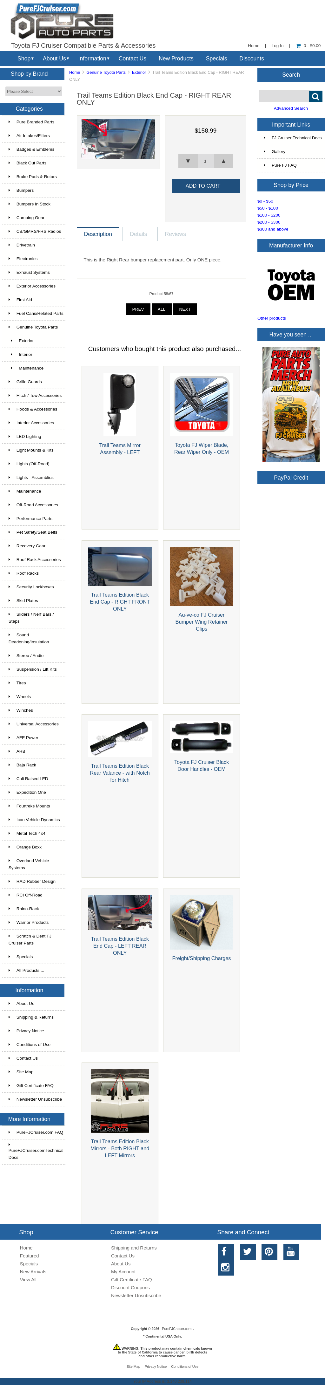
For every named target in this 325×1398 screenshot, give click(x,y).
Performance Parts (30, 518)
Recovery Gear (27, 545)
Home (253, 45)
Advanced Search (291, 108)
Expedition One (27, 792)
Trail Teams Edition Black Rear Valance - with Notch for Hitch (120, 773)
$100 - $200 (269, 215)
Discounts (251, 58)
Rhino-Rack (24, 908)
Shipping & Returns (31, 1017)
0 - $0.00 (308, 45)
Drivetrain (22, 245)
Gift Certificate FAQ (31, 1085)
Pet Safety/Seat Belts (33, 532)
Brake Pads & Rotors (33, 176)
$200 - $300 (269, 222)
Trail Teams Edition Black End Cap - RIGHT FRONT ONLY (120, 602)
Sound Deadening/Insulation (29, 638)
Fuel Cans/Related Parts (36, 313)
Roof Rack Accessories (35, 559)
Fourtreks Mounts (29, 806)
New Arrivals (33, 1271)
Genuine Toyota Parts (106, 72)
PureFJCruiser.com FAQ (36, 1132)
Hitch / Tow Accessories (35, 395)
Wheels (20, 696)
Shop (23, 58)
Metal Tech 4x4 (27, 833)
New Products (176, 58)
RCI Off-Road (26, 895)
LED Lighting (25, 436)
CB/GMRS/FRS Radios (35, 231)
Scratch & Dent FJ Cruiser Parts (30, 939)
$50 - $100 (267, 208)
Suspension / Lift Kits (33, 669)
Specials (216, 58)
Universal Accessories (34, 724)
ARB (17, 751)
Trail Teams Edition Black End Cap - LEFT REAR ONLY (120, 946)
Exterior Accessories (32, 286)
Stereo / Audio (26, 655)
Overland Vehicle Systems (29, 864)
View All (28, 1279)
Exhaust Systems (29, 272)
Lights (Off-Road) (29, 463)
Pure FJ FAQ (280, 165)
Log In (278, 45)
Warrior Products (29, 922)
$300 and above (273, 229)
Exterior (139, 72)
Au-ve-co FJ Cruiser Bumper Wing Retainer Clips (202, 622)
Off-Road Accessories (33, 504)
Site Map (21, 1071)
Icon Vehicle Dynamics (34, 819)
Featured (29, 1255)
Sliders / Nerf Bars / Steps (31, 618)
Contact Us (132, 58)
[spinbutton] (205, 161)
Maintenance (26, 368)
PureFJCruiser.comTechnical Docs (36, 1151)
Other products (271, 318)
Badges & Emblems (31, 149)
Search (291, 74)
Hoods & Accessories (33, 409)
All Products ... (26, 970)
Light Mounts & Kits (31, 450)
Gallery (274, 151)
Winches (21, 710)
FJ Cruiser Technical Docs (293, 137)
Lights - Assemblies (31, 477)
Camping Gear (26, 217)
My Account (123, 1271)
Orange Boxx (25, 847)
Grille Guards (25, 381)
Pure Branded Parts (31, 122)
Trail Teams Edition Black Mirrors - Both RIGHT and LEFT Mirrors (119, 1148)
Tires (17, 683)
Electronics (23, 258)
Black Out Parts (27, 163)
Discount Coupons (130, 1287)
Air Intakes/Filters (29, 135)
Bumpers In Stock (29, 204)
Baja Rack (22, 765)
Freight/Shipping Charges (201, 958)
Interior (20, 354)
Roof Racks (24, 573)
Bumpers (21, 190)
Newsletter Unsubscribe (35, 1099)
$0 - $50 (265, 201)
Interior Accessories (31, 422)
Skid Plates (23, 600)
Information (92, 58)
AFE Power (23, 737)
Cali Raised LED (28, 778)
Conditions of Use (29, 1044)
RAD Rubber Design (32, 881)
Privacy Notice (26, 1030)
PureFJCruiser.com (176, 1329)
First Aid (20, 299)
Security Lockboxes (31, 587)
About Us (54, 58)
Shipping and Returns (134, 1247)
